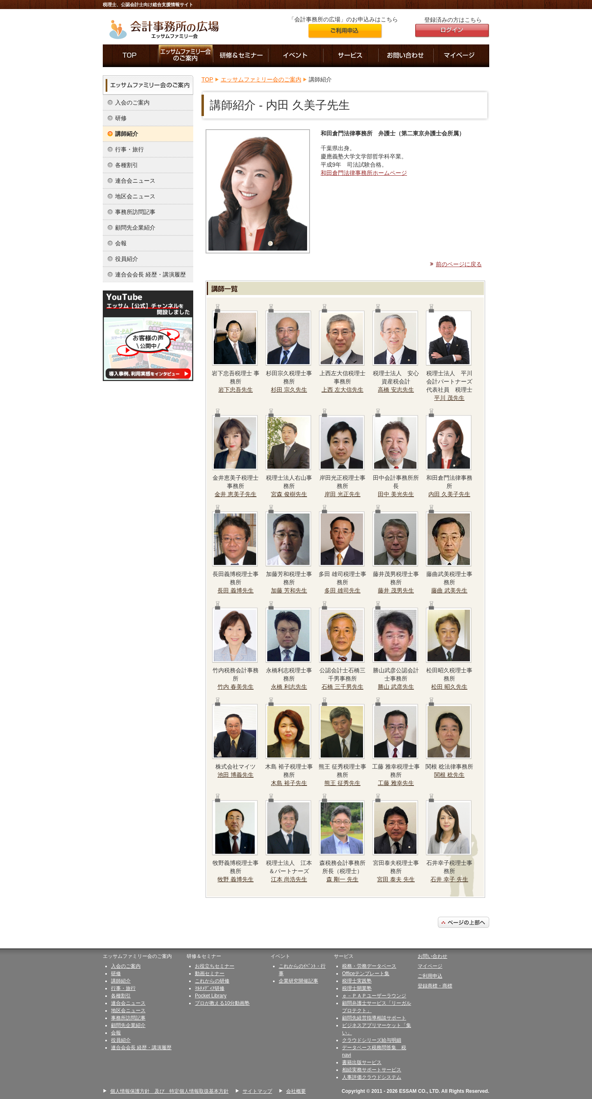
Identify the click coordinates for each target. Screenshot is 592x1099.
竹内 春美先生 (235, 686)
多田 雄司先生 (342, 590)
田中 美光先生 (396, 494)
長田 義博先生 (235, 590)
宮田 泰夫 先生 (396, 879)
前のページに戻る (459, 264)
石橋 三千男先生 (342, 686)
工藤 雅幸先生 (396, 783)
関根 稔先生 (449, 774)
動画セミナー (209, 973)
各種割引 (126, 165)
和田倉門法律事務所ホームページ (364, 173)
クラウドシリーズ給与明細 (371, 1040)
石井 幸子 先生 (449, 879)
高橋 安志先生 (396, 389)
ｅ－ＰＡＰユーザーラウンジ (374, 996)
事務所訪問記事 (135, 212)
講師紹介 (126, 133)
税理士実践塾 (357, 981)
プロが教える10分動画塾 (222, 1003)
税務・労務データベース (369, 966)
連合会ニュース (135, 180)
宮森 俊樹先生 (289, 494)
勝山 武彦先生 (396, 686)
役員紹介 (126, 259)
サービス (351, 55)
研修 (121, 118)
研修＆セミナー (240, 55)
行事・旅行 (129, 149)
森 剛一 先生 (342, 879)
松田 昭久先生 (449, 686)
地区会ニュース (135, 196)
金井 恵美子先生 (236, 494)
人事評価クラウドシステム (371, 1077)
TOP (207, 79)
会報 (121, 243)
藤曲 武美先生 (449, 590)
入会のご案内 (132, 102)
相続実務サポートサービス (371, 1070)
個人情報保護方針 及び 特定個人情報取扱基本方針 (169, 1091)
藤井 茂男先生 (396, 590)
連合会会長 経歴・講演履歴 (150, 274)
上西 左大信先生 (342, 389)
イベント (296, 55)
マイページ (461, 55)
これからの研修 (212, 981)
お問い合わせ (406, 55)
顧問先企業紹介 (135, 227)
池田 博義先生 (235, 774)
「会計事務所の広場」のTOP (130, 55)
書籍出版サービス (362, 1062)
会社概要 (296, 1091)
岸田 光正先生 (342, 494)
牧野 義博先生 (235, 879)
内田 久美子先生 (449, 494)
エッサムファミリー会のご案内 (185, 55)
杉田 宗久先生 (289, 389)
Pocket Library (211, 996)
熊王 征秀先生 (342, 783)
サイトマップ (257, 1091)
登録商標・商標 (435, 986)
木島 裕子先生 (289, 783)
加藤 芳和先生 (289, 590)
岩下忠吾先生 (235, 389)
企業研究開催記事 (298, 981)
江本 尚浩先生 (289, 879)
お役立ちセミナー (214, 966)
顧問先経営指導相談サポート (374, 1018)
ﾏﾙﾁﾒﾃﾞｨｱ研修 (209, 988)
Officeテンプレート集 (365, 973)
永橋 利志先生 (289, 686)
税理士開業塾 (357, 988)
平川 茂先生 (449, 398)
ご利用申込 (430, 976)
